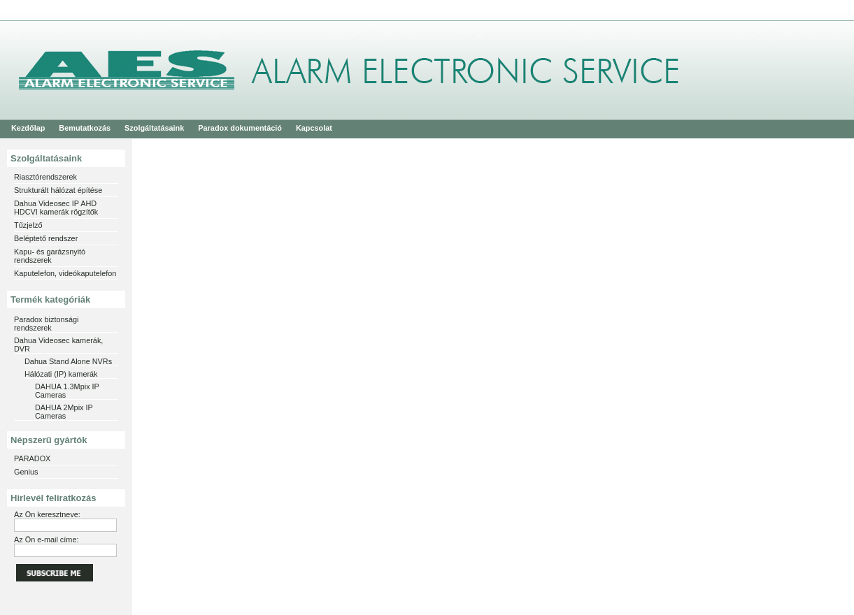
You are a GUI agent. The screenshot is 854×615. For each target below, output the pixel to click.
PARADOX (32, 458)
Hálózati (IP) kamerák (61, 374)
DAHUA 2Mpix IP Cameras (64, 411)
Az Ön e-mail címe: (46, 539)
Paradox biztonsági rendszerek (46, 323)
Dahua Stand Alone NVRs (68, 361)
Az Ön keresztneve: (47, 514)
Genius (26, 472)
